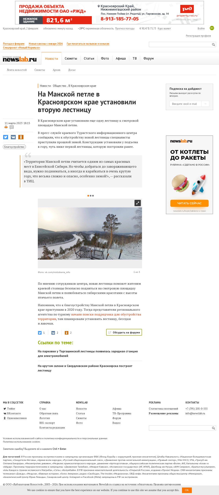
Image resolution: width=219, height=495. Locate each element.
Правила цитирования (167, 484)
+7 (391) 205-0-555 (197, 408)
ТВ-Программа (121, 413)
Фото (79, 423)
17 (11, 127)
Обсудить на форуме (126, 332)
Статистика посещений (163, 408)
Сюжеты (81, 418)
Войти (201, 28)
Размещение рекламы (163, 413)
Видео (116, 423)
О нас (42, 408)
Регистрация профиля (198, 35)
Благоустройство (14, 147)
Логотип (44, 418)
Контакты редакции (52, 427)
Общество (59, 86)
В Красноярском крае (82, 86)
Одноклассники (15, 418)
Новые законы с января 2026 (46, 43)
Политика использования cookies (21, 441)
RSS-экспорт (47, 423)
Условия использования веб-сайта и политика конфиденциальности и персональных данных (55, 438)
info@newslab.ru (195, 413)
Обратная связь (48, 413)
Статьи (80, 413)
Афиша (116, 408)
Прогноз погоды (125, 28)
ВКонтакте (12, 413)
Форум (116, 418)
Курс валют (164, 28)
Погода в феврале (13, 43)
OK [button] (187, 490)
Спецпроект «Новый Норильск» (21, 47)
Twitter (9, 408)
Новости (45, 86)
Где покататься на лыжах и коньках (88, 43)
